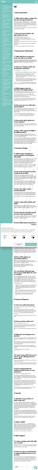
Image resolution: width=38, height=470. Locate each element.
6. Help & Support (4, 98)
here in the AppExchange (23, 70)
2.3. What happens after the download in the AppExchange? (6, 24)
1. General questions (4, 5)
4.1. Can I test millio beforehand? (5, 74)
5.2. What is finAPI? (5, 96)
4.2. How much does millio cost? (6, 77)
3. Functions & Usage (4, 38)
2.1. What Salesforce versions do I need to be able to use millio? (6, 16)
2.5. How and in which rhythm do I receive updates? (6, 31)
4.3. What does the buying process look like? (6, 80)
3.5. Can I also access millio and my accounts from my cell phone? (6, 54)
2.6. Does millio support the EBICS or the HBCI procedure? (6, 35)
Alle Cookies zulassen (31, 244)
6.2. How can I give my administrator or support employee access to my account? (6, 104)
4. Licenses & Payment (5, 72)
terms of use (32, 467)
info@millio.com (26, 165)
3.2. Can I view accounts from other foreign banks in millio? (6, 45)
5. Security (3, 91)
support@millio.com (29, 100)
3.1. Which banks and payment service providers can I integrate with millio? (6, 41)
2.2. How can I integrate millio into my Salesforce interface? (6, 20)
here (14, 197)
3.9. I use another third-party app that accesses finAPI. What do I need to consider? (6, 69)
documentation (19, 82)
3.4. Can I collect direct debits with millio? (6, 51)
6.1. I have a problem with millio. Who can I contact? (6, 100)
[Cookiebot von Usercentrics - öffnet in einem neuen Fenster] (33, 224)
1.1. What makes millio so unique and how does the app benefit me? (6, 7)
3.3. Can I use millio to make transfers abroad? (6, 48)
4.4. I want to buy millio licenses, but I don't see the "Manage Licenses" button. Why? (6, 83)
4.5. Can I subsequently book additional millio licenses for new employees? (6, 88)
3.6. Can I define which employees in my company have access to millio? (6, 58)
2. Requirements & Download (6, 14)
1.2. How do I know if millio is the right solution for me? (6, 11)
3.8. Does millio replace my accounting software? (6, 66)
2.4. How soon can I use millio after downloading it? (6, 27)
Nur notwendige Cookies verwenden (19, 244)
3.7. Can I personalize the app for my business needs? (6, 62)
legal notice (22, 467)
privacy (27, 466)
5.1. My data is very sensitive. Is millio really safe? (6, 94)
